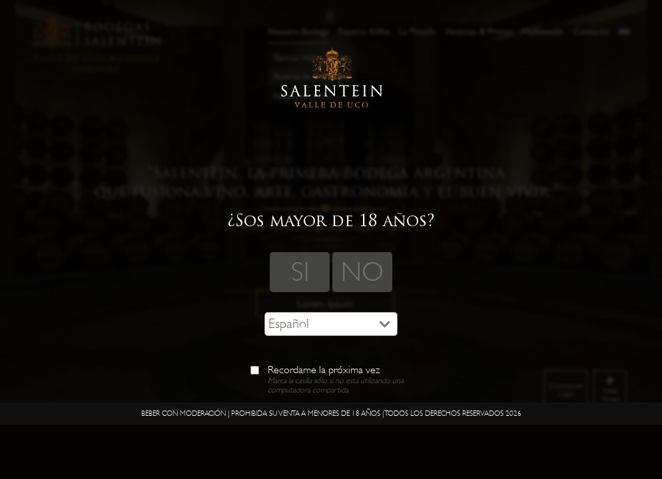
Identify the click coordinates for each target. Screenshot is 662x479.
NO (362, 272)
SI (300, 272)
